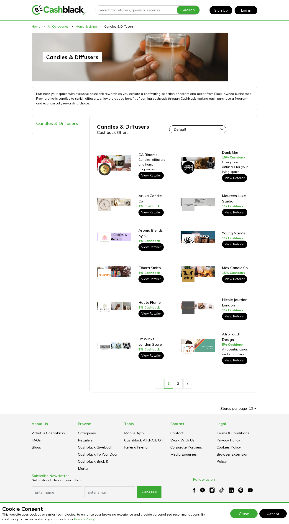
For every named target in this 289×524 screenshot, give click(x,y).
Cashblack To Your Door (98, 454)
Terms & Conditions (233, 433)
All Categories (58, 26)
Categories (87, 433)
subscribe (149, 492)
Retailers (85, 440)
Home (36, 26)
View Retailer (151, 175)
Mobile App (134, 433)
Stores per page (233, 408)
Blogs (36, 447)
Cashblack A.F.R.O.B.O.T (144, 440)
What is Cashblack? (49, 433)
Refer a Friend (136, 447)
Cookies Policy (229, 447)
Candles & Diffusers (57, 123)
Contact (177, 433)
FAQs (36, 440)
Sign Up (221, 10)
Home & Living (86, 26)
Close (244, 513)
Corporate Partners (186, 447)
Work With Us (182, 440)
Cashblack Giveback (95, 447)
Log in (246, 10)
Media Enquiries (183, 454)
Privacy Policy (84, 519)
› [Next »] (187, 383)
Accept (273, 513)
